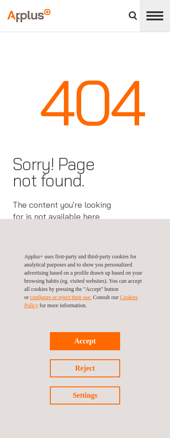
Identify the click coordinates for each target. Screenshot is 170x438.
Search (132, 15)
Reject (85, 368)
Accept (85, 341)
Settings (85, 395)
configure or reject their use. (61, 297)
